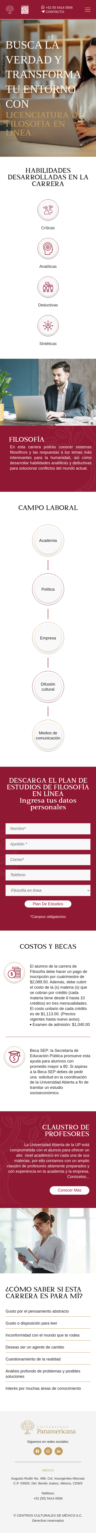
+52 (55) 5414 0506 (48, 1498)
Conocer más (69, 1190)
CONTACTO (52, 12)
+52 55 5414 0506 (56, 7)
